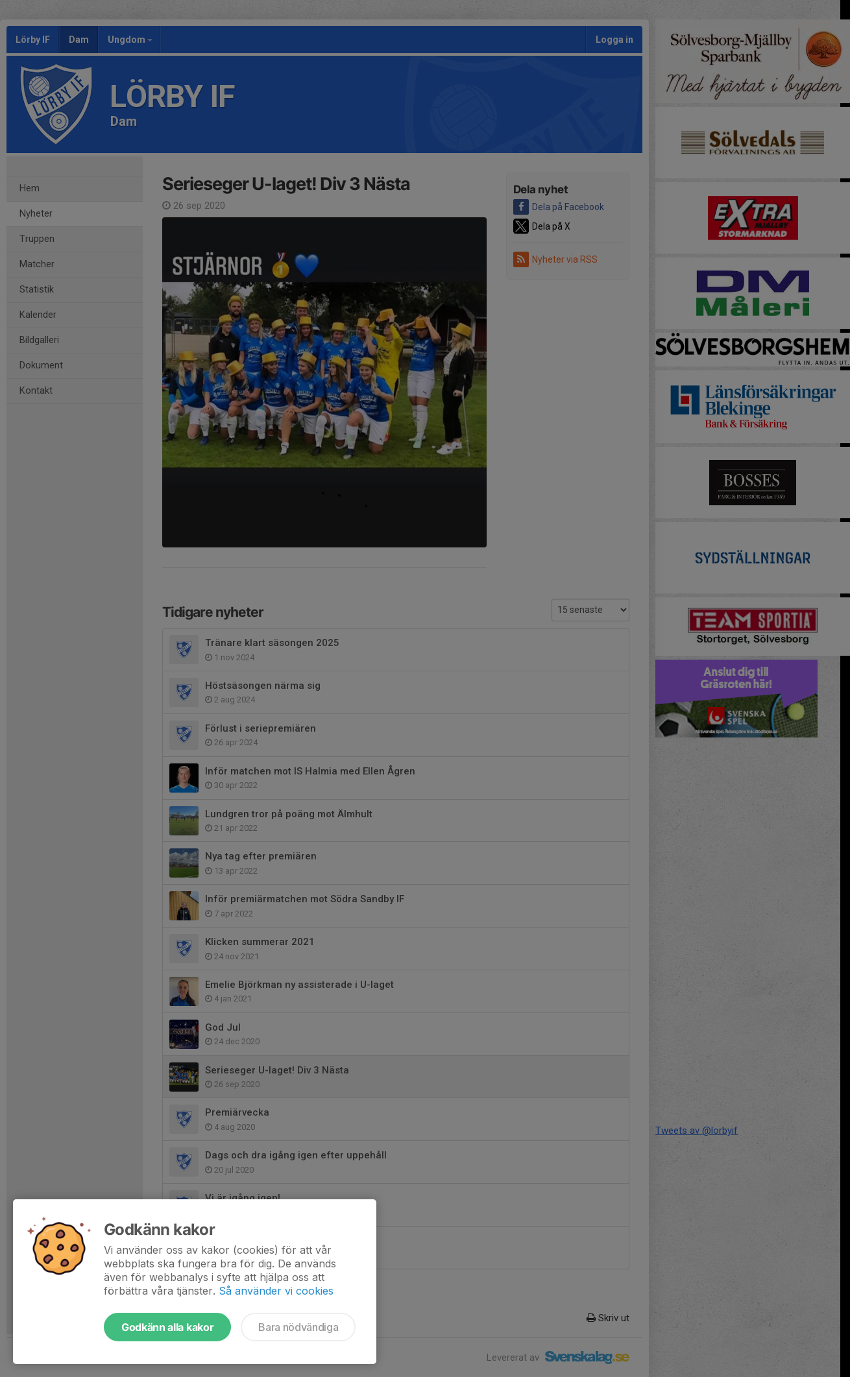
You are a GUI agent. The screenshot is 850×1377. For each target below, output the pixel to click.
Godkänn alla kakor (167, 1327)
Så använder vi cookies (276, 1290)
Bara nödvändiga (298, 1327)
